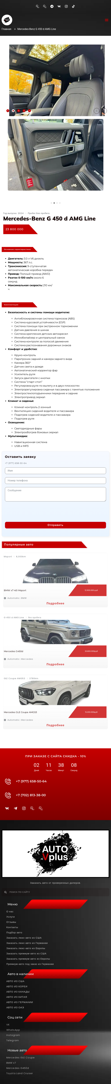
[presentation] (29, 511)
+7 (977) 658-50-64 (16, 463)
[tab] (7, 110)
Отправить (55, 525)
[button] (106, 20)
